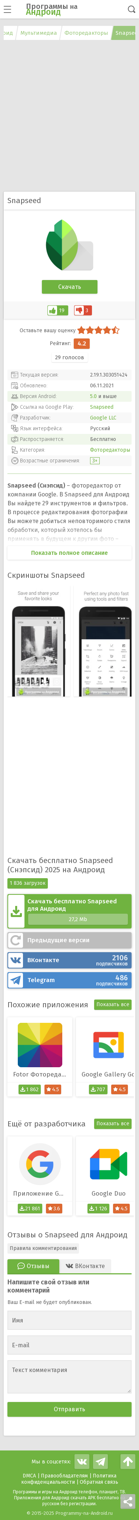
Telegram (77, 980)
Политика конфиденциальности (69, 1479)
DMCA (29, 1476)
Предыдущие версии (58, 940)
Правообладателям (64, 1476)
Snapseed (101, 407)
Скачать (69, 286)
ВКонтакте (77, 960)
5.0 (93, 396)
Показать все (112, 1004)
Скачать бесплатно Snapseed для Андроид (77, 911)
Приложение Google (42, 1193)
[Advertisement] (69, 116)
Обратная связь (99, 1482)
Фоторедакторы (110, 450)
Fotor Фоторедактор (42, 1074)
